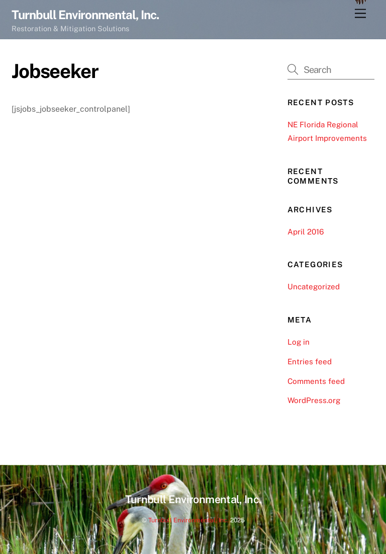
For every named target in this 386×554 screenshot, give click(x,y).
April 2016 (305, 231)
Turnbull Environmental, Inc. (188, 520)
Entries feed (309, 361)
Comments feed (316, 381)
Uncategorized (313, 286)
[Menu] (360, 14)
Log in (298, 342)
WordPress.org (313, 400)
